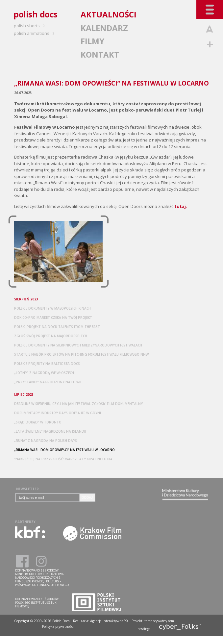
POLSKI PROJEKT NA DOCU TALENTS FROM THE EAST (57, 326)
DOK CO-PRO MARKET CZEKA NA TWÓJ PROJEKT (53, 317)
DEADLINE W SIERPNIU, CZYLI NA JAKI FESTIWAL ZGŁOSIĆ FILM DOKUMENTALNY (78, 403)
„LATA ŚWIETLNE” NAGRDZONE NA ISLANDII (50, 431)
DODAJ (87, 497)
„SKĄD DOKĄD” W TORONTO (38, 422)
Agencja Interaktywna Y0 (109, 621)
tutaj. (180, 206)
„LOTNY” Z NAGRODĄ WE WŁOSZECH (44, 372)
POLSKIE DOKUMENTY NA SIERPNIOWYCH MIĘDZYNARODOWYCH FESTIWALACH (78, 345)
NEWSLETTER (27, 489)
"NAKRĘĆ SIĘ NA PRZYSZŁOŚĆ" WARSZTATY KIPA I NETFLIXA (63, 459)
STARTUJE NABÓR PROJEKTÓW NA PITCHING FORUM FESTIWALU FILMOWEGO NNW (81, 354)
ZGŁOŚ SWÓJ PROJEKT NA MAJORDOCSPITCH (50, 336)
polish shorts (30, 26)
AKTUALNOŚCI (108, 14)
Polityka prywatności (58, 626)
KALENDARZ (104, 27)
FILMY (92, 41)
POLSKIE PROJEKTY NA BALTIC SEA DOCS (47, 363)
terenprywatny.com (159, 621)
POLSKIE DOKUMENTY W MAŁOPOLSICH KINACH (52, 308)
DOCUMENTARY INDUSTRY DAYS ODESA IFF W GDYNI (57, 413)
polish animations (35, 33)
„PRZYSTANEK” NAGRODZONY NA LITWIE (48, 382)
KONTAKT (100, 54)
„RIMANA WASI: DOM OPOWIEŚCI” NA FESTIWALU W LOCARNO (64, 449)
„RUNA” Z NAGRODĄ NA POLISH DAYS (45, 440)
